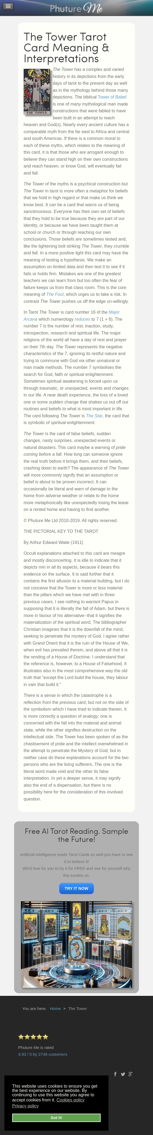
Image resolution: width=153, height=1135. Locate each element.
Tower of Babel (112, 97)
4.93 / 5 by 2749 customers (42, 1054)
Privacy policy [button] (25, 1106)
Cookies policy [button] (70, 1100)
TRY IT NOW (76, 888)
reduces (82, 319)
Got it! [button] (56, 1118)
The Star (94, 416)
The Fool (54, 294)
